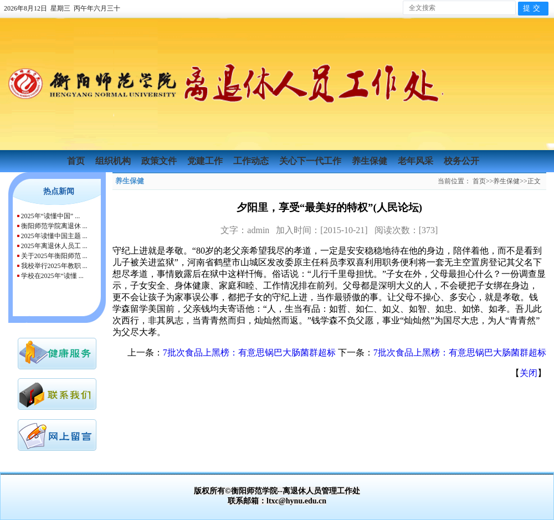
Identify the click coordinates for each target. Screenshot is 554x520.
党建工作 (206, 161)
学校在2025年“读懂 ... (52, 276)
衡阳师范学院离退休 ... (54, 226)
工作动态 (252, 161)
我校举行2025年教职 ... (54, 266)
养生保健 (370, 161)
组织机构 (114, 161)
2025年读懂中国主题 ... (54, 236)
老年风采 (416, 161)
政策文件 (160, 161)
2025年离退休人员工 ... (54, 246)
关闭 (528, 373)
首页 (77, 161)
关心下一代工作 (311, 161)
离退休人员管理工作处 (321, 491)
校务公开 (461, 161)
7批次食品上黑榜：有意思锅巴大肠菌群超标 (249, 352)
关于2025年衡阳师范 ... (54, 256)
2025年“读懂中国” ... (50, 216)
